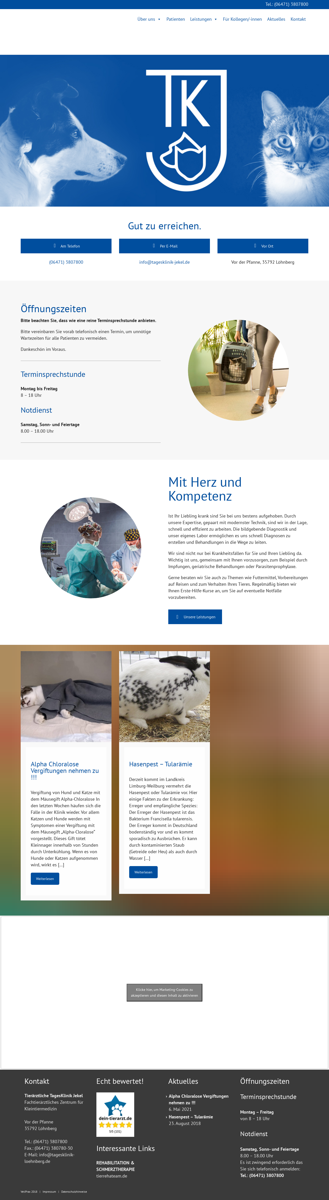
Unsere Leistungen (195, 616)
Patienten (176, 19)
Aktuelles (276, 19)
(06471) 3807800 (66, 262)
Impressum (49, 1191)
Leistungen (201, 19)
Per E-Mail (164, 246)
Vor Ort (263, 246)
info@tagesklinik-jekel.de (164, 262)
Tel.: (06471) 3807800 (286, 4)
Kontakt (298, 19)
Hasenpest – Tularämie (191, 1117)
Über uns (146, 19)
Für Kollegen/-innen (242, 19)
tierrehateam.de (111, 1176)
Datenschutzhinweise (74, 1191)
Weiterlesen (45, 878)
